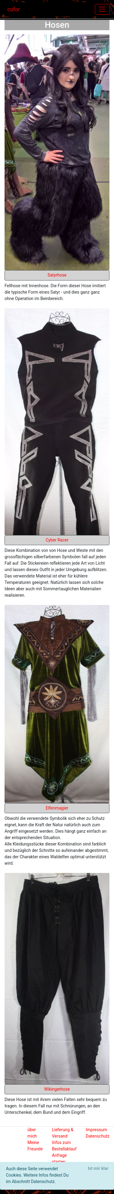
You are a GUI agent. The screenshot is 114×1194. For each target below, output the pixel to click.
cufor (13, 9)
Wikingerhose (57, 1089)
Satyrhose (56, 275)
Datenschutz (97, 1136)
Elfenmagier (57, 808)
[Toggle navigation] (102, 9)
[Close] (98, 1168)
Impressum (96, 1129)
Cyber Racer (57, 540)
